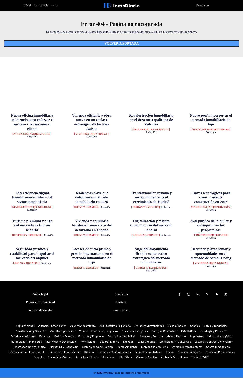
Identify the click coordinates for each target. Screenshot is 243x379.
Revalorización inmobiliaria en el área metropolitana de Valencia (151, 121)
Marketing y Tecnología (31, 208)
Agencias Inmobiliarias (31, 135)
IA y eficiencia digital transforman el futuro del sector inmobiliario (32, 198)
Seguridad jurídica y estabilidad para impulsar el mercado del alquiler (32, 254)
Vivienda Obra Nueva (91, 135)
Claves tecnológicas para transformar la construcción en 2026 (210, 198)
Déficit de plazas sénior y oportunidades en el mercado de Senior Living (211, 254)
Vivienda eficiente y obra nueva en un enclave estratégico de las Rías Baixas (91, 123)
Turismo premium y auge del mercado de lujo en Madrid (32, 226)
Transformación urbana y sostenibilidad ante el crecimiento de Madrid (151, 198)
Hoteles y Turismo (26, 236)
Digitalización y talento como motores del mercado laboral (151, 226)
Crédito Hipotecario (210, 236)
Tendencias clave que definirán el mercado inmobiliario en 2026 (91, 198)
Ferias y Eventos (145, 208)
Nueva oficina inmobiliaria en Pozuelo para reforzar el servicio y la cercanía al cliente (32, 123)
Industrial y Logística (151, 131)
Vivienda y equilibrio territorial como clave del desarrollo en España (92, 226)
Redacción (32, 138)
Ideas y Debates (86, 208)
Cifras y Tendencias (151, 269)
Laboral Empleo (145, 236)
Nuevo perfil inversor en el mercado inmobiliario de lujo (211, 121)
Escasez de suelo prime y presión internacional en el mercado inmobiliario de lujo (92, 257)
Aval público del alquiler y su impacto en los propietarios (211, 226)
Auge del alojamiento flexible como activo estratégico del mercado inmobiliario (151, 257)
